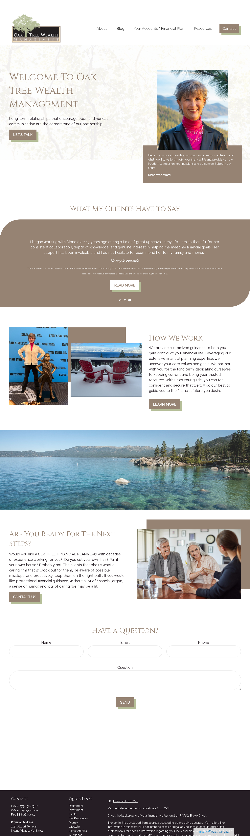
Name (46, 630)
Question (125, 655)
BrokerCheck (198, 803)
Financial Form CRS (125, 789)
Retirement (76, 794)
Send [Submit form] (125, 690)
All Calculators (78, 827)
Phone (203, 630)
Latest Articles (78, 819)
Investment (76, 798)
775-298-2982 (29, 794)
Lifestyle (74, 814)
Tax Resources (78, 806)
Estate (73, 802)
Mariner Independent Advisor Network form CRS (138, 796)
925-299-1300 (29, 798)
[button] (102, 16)
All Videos (75, 823)
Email (124, 630)
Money (73, 810)
